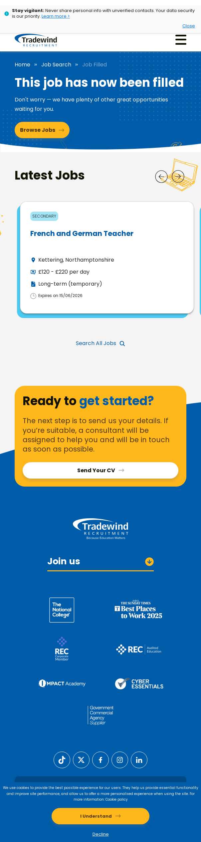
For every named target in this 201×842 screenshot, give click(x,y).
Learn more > (56, 16)
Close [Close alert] (188, 26)
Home (22, 64)
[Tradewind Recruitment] (36, 39)
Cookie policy (116, 799)
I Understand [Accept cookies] (96, 816)
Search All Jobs (96, 343)
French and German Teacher (81, 233)
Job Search (56, 64)
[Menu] (180, 39)
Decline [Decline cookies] (101, 834)
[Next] (178, 176)
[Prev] (161, 176)
